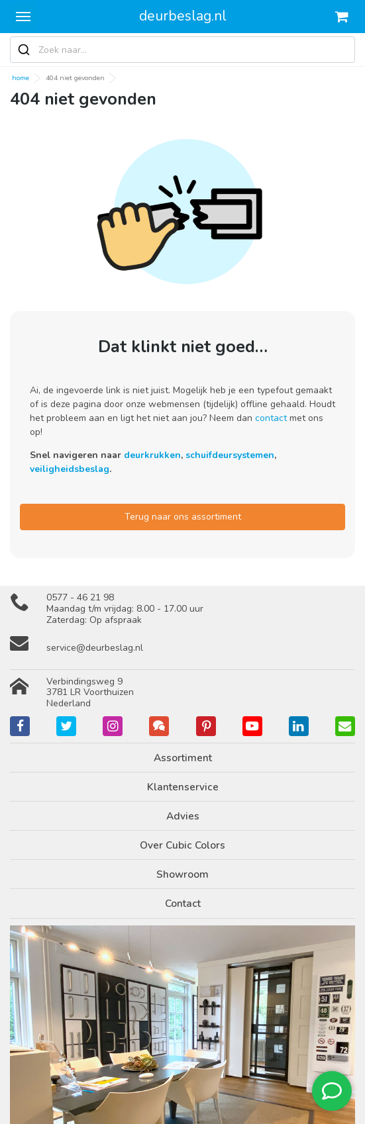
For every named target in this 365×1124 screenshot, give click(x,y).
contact (271, 418)
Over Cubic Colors (182, 845)
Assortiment (183, 758)
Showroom (182, 874)
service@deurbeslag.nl (94, 647)
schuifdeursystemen (229, 455)
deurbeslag (183, 16)
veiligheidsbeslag (69, 469)
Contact (183, 903)
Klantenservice (183, 787)
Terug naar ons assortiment (183, 516)
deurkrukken (152, 455)
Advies (182, 816)
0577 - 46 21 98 (80, 597)
